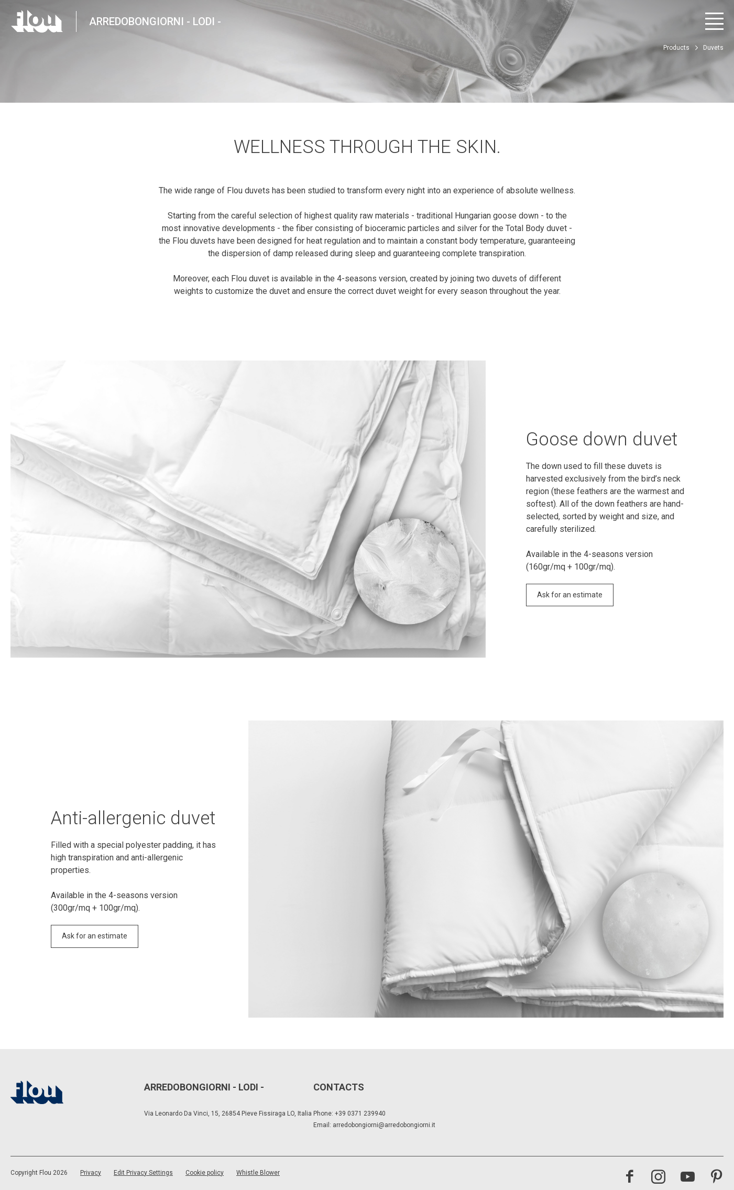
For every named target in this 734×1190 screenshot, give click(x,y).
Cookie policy (204, 1172)
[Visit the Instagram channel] (658, 1178)
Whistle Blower (258, 1172)
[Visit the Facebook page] (629, 1178)
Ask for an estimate (569, 595)
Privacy (90, 1172)
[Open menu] (714, 21)
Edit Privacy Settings (143, 1172)
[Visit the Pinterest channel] (716, 1178)
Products (676, 47)
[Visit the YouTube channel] (687, 1178)
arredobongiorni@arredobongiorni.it (384, 1125)
